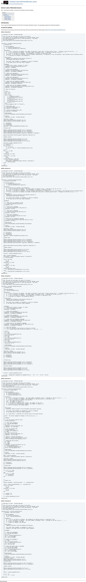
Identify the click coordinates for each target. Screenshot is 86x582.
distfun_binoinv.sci (8, 17)
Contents (11, 3)
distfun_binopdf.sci (8, 18)
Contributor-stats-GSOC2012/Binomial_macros (23, 1)
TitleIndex (16, 3)
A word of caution (6, 15)
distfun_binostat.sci (8, 19)
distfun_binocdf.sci (8, 16)
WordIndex (20, 3)
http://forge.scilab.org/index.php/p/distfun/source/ (55, 29)
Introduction (5, 14)
